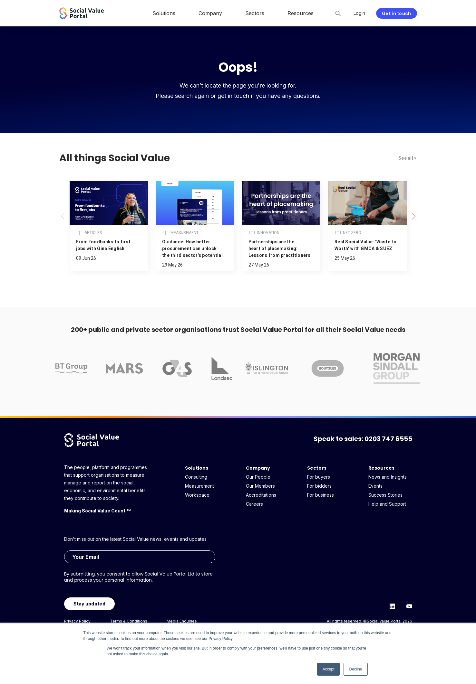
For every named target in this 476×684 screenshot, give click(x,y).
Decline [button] (355, 669)
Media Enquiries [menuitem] (182, 621)
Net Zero (348, 233)
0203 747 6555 (388, 438)
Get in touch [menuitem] (396, 13)
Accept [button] (329, 669)
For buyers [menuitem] (318, 477)
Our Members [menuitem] (260, 486)
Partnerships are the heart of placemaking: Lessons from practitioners (279, 249)
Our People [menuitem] (258, 477)
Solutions (196, 468)
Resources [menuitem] (300, 13)
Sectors (316, 468)
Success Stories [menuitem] (385, 495)
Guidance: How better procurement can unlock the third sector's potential (192, 249)
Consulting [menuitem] (196, 477)
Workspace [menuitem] (197, 495)
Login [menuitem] (359, 13)
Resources (381, 468)
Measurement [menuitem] (199, 486)
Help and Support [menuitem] (387, 504)
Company (258, 468)
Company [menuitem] (210, 13)
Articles (89, 233)
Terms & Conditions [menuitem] (128, 621)
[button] (414, 216)
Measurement (180, 233)
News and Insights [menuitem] (387, 477)
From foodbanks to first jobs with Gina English (103, 245)
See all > (407, 158)
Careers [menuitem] (254, 504)
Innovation (263, 233)
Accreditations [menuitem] (261, 495)
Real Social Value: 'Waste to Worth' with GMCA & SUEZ (365, 245)
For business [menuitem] (320, 495)
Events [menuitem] (375, 486)
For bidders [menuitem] (319, 486)
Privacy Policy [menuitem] (77, 621)
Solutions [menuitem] (163, 13)
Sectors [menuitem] (254, 13)
